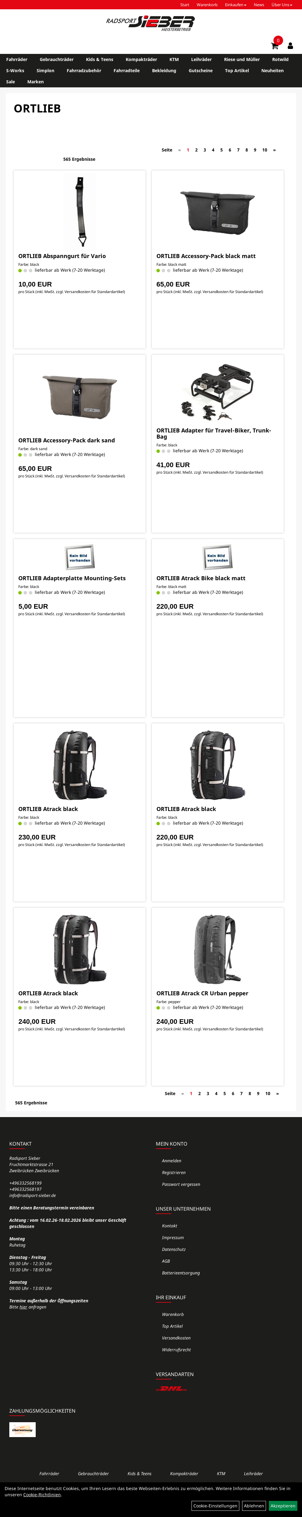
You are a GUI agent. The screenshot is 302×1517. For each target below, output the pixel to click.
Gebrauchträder (57, 59)
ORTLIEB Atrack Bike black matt (201, 578)
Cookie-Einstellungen (215, 1506)
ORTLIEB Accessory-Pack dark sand (66, 440)
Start (184, 4)
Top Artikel (237, 70)
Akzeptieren (283, 1506)
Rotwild (280, 59)
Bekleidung (164, 70)
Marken (35, 82)
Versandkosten (176, 1338)
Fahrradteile (127, 70)
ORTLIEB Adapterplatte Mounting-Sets (72, 578)
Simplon (45, 70)
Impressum (173, 1237)
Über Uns (282, 4)
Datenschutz (174, 1249)
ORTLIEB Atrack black (48, 809)
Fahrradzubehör (84, 70)
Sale (10, 82)
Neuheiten (272, 70)
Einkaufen (235, 4)
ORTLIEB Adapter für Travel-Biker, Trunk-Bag (213, 433)
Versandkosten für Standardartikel (94, 291)
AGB (166, 1261)
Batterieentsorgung (181, 1273)
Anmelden (171, 1161)
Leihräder (201, 59)
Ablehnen (254, 1506)
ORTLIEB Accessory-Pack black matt (206, 256)
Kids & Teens (99, 59)
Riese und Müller (242, 59)
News (259, 4)
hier (23, 1307)
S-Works (15, 70)
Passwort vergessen (181, 1184)
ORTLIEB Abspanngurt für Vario (62, 256)
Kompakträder (141, 59)
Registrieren (174, 1172)
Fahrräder (16, 59)
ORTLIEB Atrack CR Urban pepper (202, 993)
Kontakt (169, 1226)
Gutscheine (201, 70)
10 (264, 150)
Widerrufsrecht (176, 1350)
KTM (174, 59)
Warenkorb (207, 4)
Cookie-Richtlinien (42, 1494)
